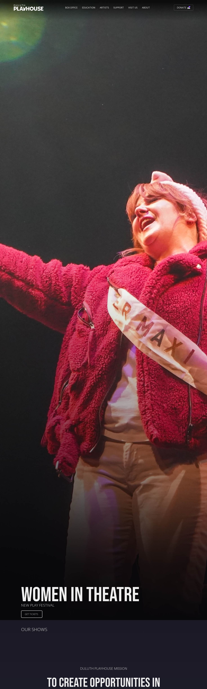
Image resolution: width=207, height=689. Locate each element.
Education (88, 7)
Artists (104, 7)
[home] (28, 8)
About (146, 7)
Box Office (71, 7)
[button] (71, 7)
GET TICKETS (31, 614)
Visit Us (132, 7)
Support (118, 7)
